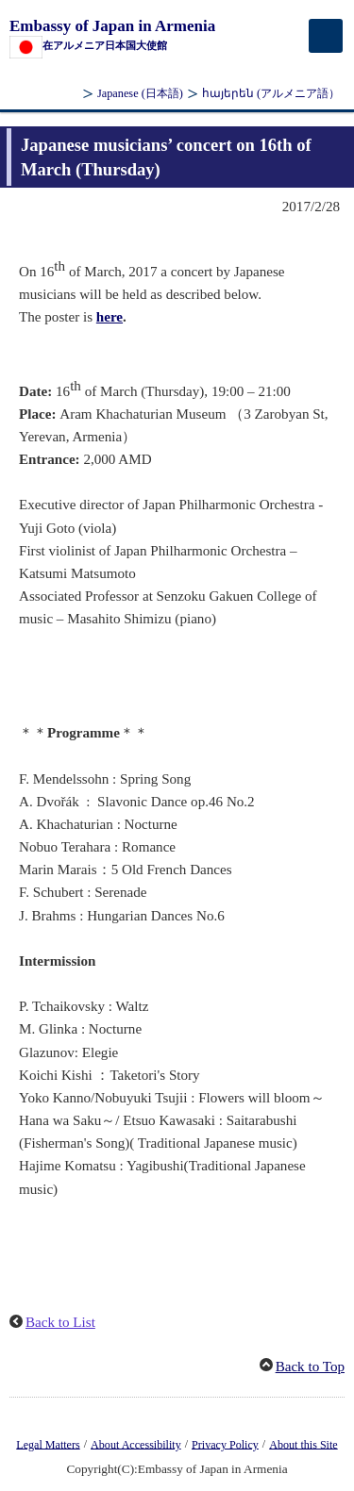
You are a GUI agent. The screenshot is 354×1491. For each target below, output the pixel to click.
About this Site (303, 1443)
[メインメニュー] (326, 36)
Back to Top (310, 1366)
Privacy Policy (225, 1443)
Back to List (60, 1322)
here (109, 316)
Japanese (140, 93)
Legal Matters (47, 1443)
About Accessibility (136, 1443)
